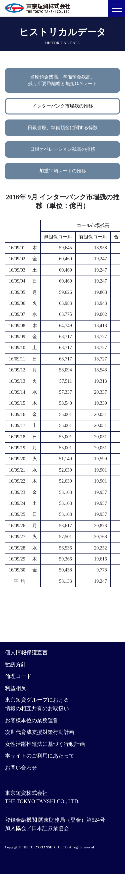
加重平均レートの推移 (62, 170)
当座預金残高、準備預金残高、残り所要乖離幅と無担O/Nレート (62, 80)
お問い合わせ (21, 767)
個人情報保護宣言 (26, 652)
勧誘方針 (15, 664)
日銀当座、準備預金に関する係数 (63, 127)
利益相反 (15, 688)
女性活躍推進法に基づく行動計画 (45, 744)
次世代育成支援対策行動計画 (39, 732)
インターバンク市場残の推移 (62, 106)
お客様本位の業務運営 (31, 720)
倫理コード (18, 676)
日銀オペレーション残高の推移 (62, 149)
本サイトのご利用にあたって (39, 756)
